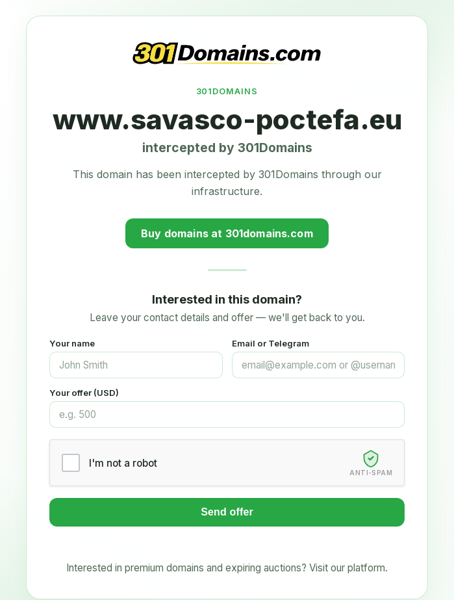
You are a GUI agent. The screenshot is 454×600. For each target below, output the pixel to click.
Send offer (227, 511)
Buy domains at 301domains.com (227, 233)
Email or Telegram (270, 343)
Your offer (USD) (84, 392)
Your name (72, 343)
